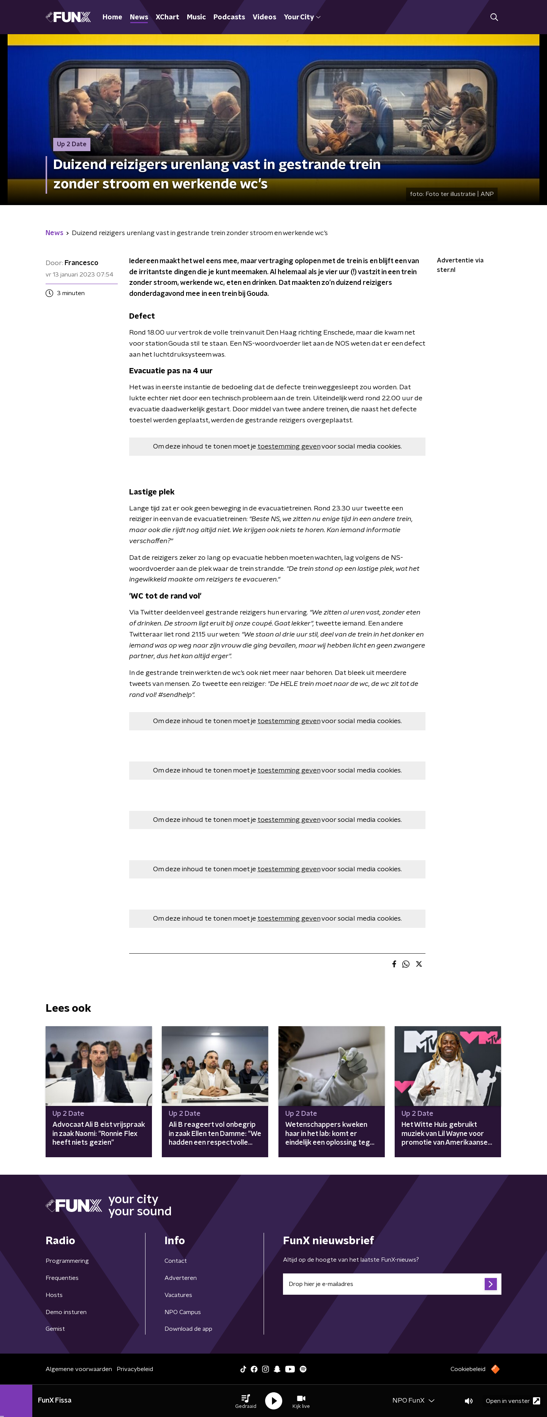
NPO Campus (182, 1312)
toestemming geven (289, 446)
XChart (167, 17)
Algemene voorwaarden (79, 1369)
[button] (246, 1401)
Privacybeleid (135, 1369)
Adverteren (180, 1278)
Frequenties (62, 1278)
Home (112, 17)
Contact (175, 1261)
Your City (302, 17)
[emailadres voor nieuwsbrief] (392, 1284)
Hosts (54, 1295)
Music (196, 17)
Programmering (67, 1261)
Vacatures (178, 1295)
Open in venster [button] (513, 1400)
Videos (264, 17)
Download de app (188, 1329)
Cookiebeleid (468, 1369)
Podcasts (229, 17)
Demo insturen (66, 1312)
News (139, 17)
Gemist (55, 1329)
